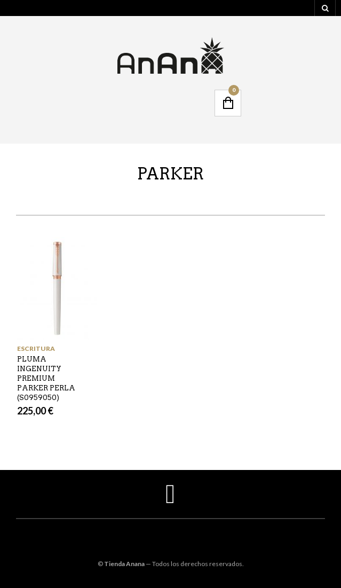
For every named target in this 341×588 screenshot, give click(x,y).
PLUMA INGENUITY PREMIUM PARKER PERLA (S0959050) (46, 378)
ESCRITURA (36, 348)
